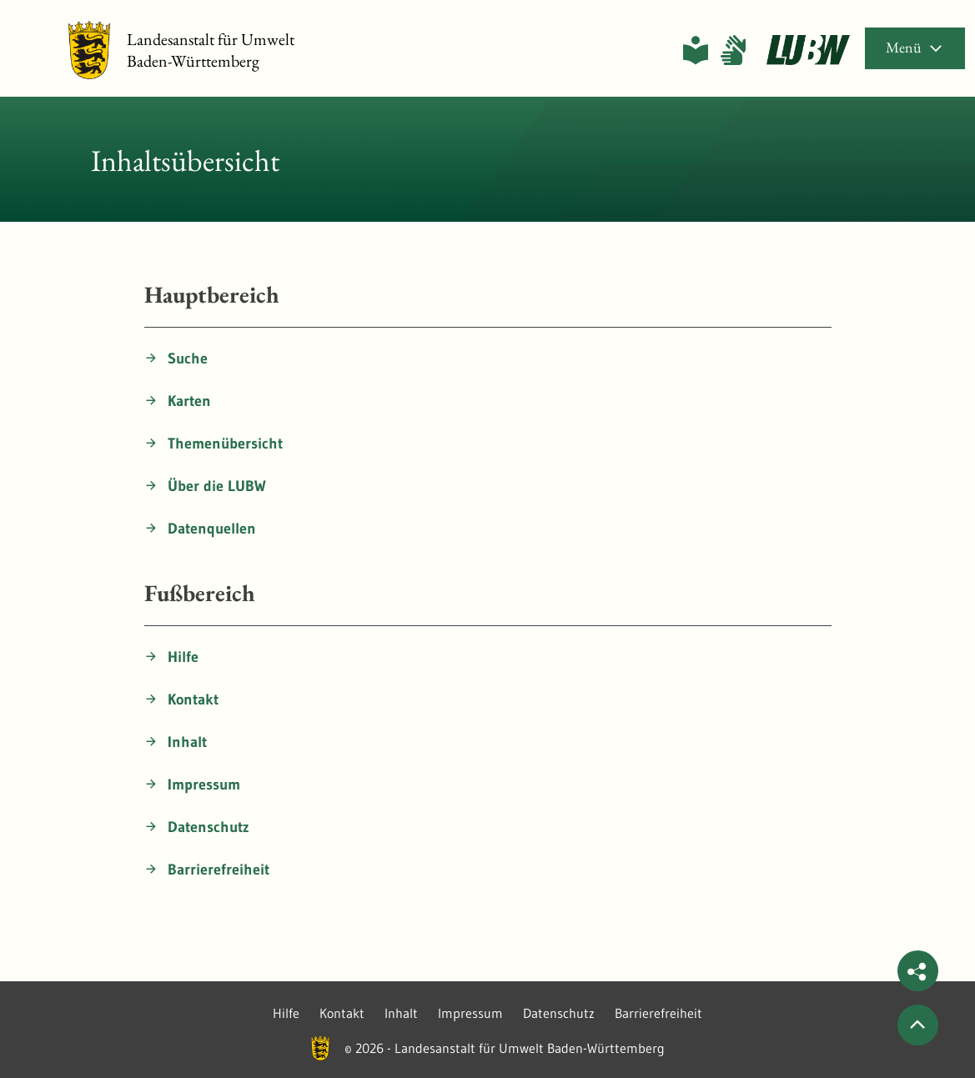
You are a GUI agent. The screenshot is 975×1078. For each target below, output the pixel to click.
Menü (915, 47)
